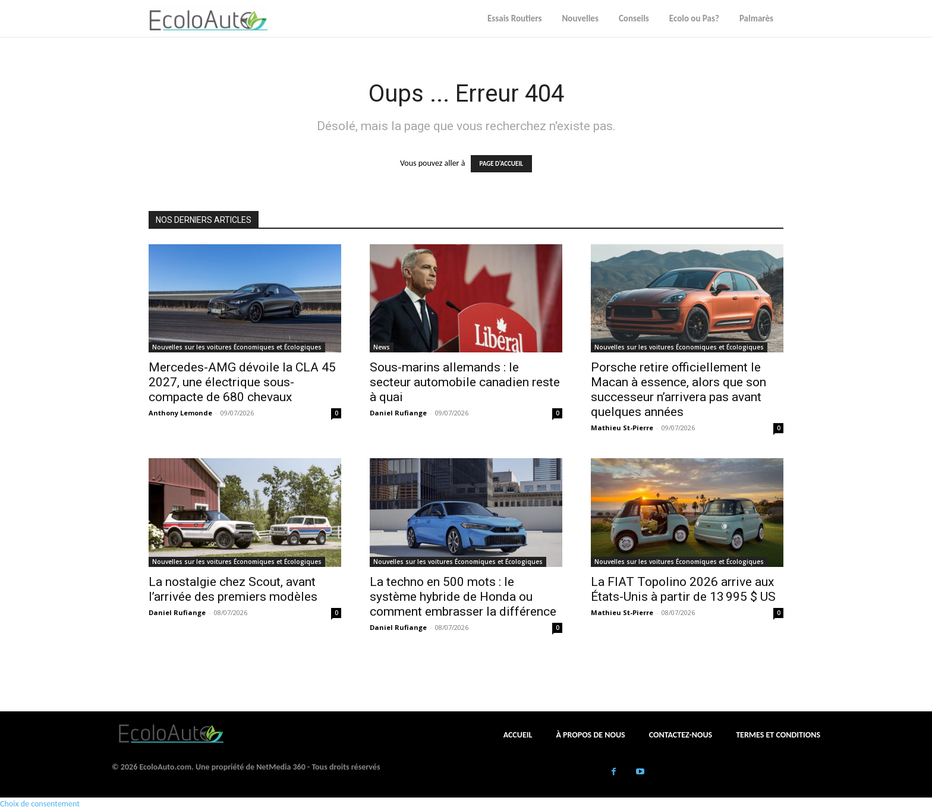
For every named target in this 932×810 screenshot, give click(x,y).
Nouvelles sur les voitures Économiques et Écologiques (237, 347)
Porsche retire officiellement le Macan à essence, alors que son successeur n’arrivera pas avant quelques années (678, 389)
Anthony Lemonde (180, 412)
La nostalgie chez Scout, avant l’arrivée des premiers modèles (233, 589)
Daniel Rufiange (398, 412)
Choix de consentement (40, 804)
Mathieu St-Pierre (622, 427)
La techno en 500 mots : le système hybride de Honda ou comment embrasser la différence (463, 597)
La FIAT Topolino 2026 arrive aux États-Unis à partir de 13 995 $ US (683, 589)
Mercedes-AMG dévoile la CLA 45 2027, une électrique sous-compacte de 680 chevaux (242, 382)
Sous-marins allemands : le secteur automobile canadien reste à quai (465, 382)
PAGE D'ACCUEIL (501, 164)
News (381, 347)
